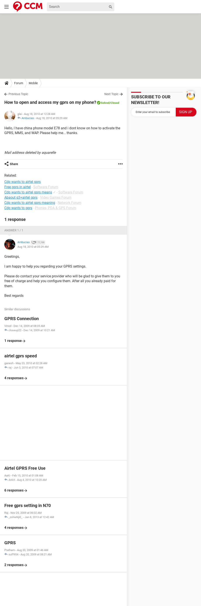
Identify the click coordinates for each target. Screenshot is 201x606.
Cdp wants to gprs (18, 208)
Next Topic (111, 94)
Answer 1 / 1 (13, 230)
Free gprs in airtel (17, 187)
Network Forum (69, 203)
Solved (105, 102)
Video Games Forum (55, 197)
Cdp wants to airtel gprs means (28, 192)
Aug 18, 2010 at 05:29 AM (51, 118)
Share (14, 164)
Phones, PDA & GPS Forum (55, 208)
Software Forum (45, 187)
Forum (18, 83)
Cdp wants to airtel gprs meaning (29, 203)
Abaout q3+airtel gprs (20, 197)
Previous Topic (18, 94)
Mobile (33, 83)
